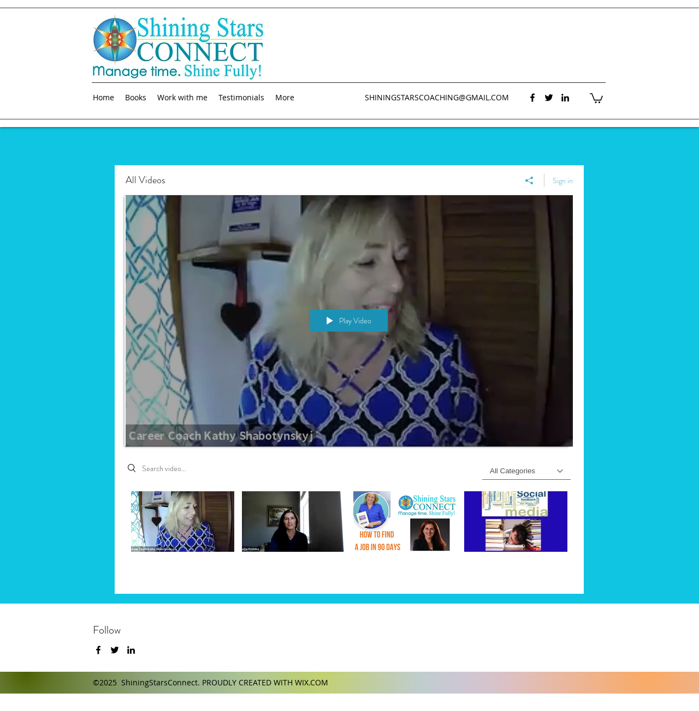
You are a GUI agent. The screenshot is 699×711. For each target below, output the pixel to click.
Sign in (563, 180)
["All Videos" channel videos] (349, 534)
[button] (596, 97)
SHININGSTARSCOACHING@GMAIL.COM (437, 97)
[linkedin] (565, 97)
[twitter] (548, 97)
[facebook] (532, 97)
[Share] (529, 180)
